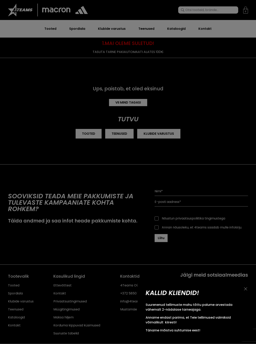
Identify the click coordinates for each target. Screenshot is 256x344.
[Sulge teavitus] (245, 288)
